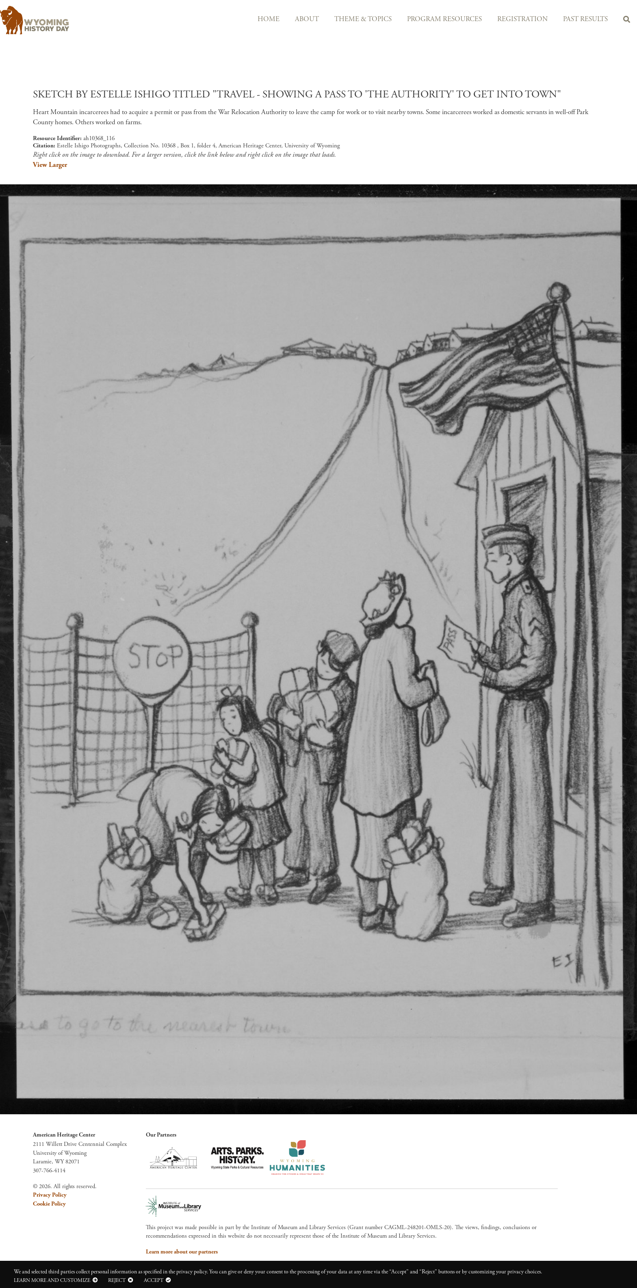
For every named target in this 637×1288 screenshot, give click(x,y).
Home (269, 19)
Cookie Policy (49, 1204)
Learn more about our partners (182, 1252)
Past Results (585, 19)
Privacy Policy (50, 1195)
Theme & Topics (363, 19)
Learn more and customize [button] (52, 1280)
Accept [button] (153, 1280)
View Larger (50, 164)
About (307, 19)
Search (626, 21)
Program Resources (444, 19)
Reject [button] (117, 1280)
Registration (522, 19)
